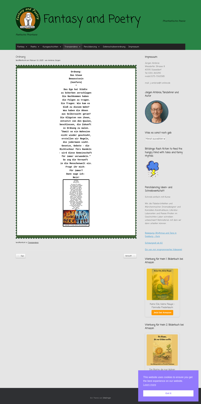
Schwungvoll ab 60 (154, 243)
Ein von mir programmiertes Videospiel (163, 249)
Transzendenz (73, 47)
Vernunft (130, 256)
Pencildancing (92, 47)
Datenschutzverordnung (114, 46)
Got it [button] (168, 393)
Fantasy (22, 47)
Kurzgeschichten (52, 47)
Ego (20, 256)
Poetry (35, 47)
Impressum (133, 46)
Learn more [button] (149, 384)
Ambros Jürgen (54, 60)
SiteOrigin (107, 398)
